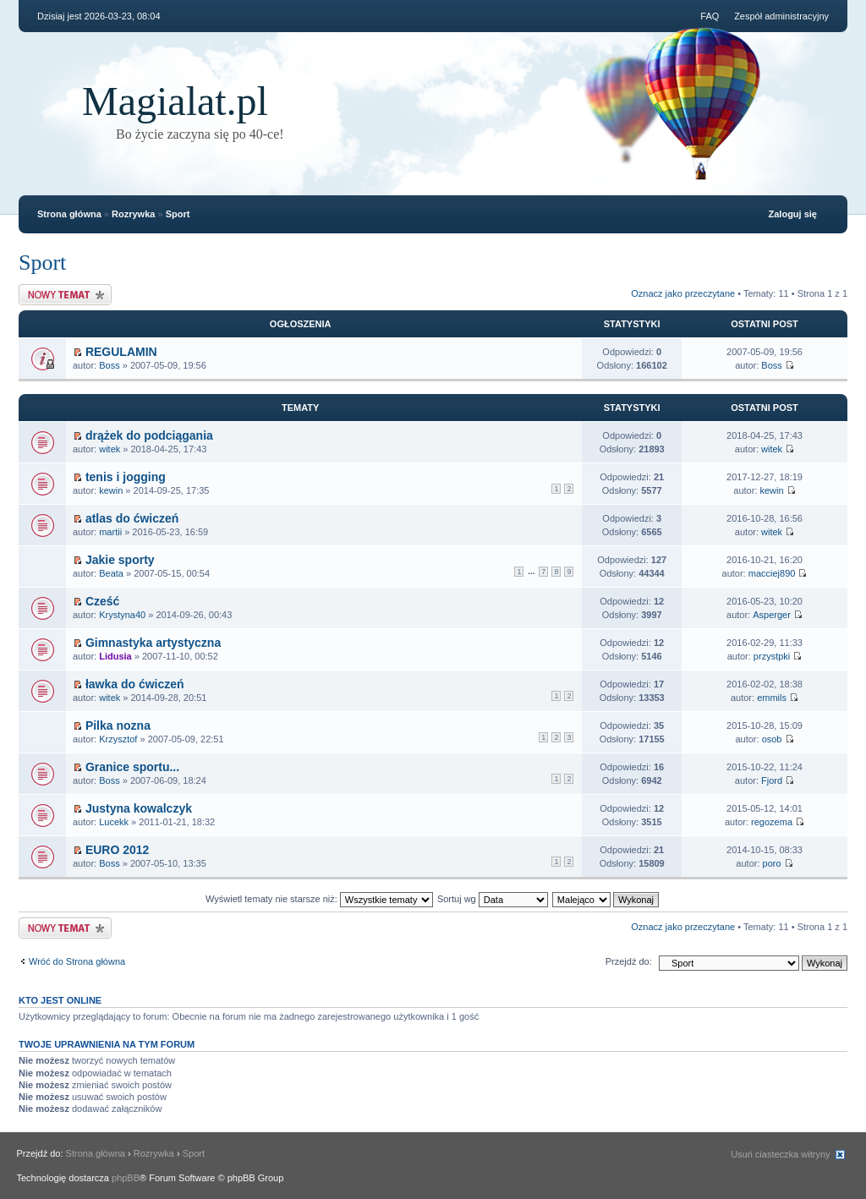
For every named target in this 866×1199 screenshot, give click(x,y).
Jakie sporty (120, 560)
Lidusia (115, 656)
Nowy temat (65, 294)
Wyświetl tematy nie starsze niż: (319, 899)
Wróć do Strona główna (77, 961)
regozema (771, 822)
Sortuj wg (492, 899)
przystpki (772, 656)
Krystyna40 (122, 615)
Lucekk (114, 822)
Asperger (772, 615)
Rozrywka (133, 214)
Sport (178, 214)
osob (772, 739)
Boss (109, 365)
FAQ (709, 16)
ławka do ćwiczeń (134, 684)
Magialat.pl (175, 101)
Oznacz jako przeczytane (683, 293)
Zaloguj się (793, 214)
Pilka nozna (118, 725)
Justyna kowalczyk (138, 808)
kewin (111, 490)
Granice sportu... (132, 767)
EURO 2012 (117, 850)
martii (110, 532)
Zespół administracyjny (781, 16)
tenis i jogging (125, 477)
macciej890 (772, 573)
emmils (772, 698)
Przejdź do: (629, 961)
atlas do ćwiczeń (131, 518)
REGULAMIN (121, 352)
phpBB (126, 1178)
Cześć (102, 601)
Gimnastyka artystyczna (153, 642)
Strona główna (69, 214)
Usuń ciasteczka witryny (780, 1154)
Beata (111, 573)
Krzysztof (118, 739)
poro (772, 863)
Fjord (771, 780)
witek (109, 449)
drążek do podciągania (149, 435)
